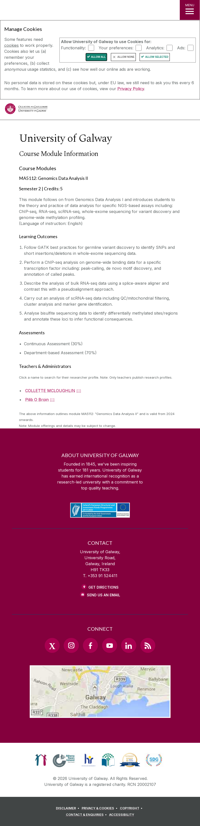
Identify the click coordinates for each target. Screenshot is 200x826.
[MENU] (190, 10)
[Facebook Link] (90, 645)
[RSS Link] (147, 645)
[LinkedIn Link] (128, 645)
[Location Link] (100, 713)
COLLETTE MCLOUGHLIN (50, 390)
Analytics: (155, 47)
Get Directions (103, 587)
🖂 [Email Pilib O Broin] (52, 399)
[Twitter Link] (52, 645)
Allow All (98, 57)
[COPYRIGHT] (132, 808)
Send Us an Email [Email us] (103, 595)
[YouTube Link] (109, 645)
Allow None (125, 57)
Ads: (181, 47)
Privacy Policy (130, 88)
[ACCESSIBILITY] (121, 815)
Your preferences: (116, 47)
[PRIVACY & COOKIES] (100, 808)
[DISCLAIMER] (68, 808)
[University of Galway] (26, 110)
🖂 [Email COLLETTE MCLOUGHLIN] (78, 390)
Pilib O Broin (37, 399)
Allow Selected (156, 57)
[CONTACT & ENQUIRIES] (87, 815)
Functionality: (73, 47)
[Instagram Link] (71, 645)
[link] (41, 760)
